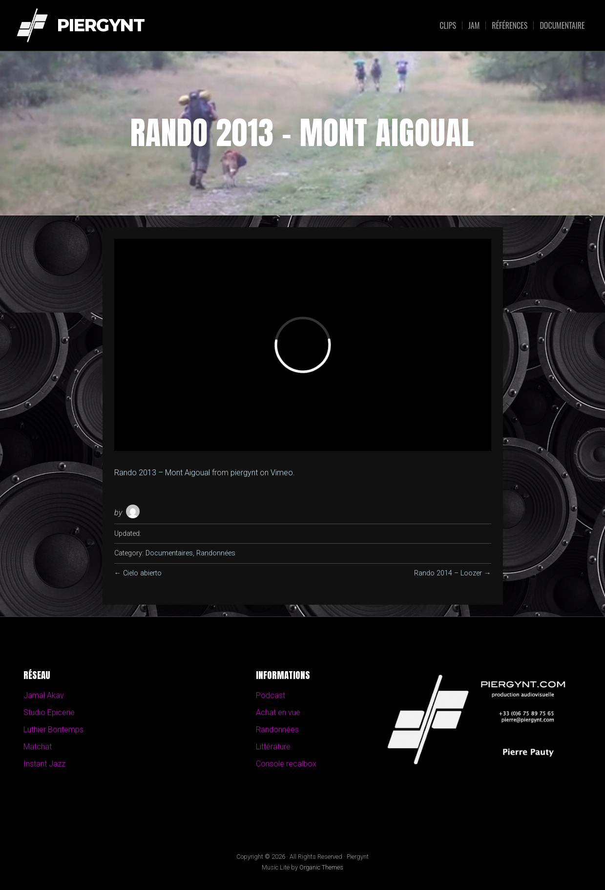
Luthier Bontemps (53, 729)
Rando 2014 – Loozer (448, 573)
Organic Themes (321, 867)
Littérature (273, 746)
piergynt (244, 472)
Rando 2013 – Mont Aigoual (162, 472)
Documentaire (562, 25)
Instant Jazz (44, 763)
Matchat (37, 746)
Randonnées (215, 553)
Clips (447, 25)
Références (509, 25)
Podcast (270, 695)
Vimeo (282, 472)
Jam (474, 25)
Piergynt (101, 25)
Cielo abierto (142, 573)
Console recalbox (286, 763)
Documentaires (169, 553)
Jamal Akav (43, 695)
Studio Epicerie (49, 712)
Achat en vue (278, 712)
